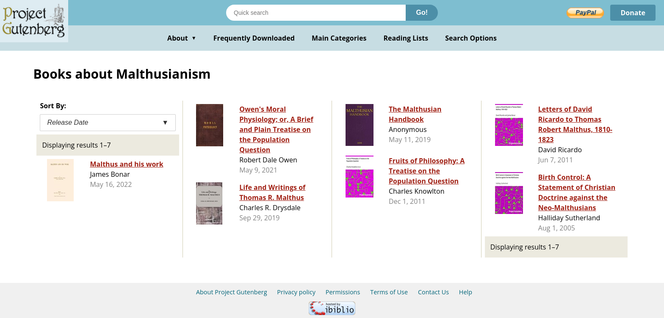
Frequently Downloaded (254, 38)
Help (465, 292)
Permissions (343, 292)
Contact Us (433, 292)
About (181, 38)
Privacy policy (296, 292)
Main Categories (339, 38)
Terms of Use (389, 292)
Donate (632, 12)
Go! (422, 12)
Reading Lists (406, 38)
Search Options (471, 38)
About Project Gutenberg (231, 292)
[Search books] (316, 13)
